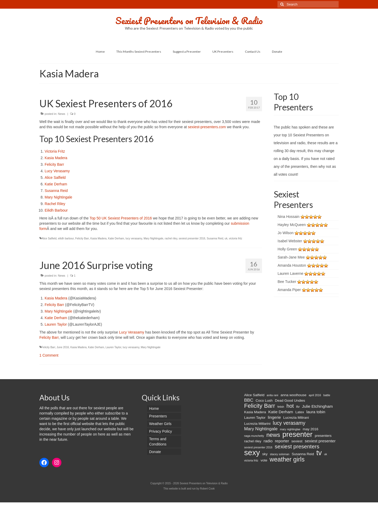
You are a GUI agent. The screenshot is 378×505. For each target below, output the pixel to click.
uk (226, 238)
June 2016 (63, 347)
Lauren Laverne (290, 273)
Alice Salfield (55, 177)
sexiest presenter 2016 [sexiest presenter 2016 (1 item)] (258, 447)
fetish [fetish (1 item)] (280, 406)
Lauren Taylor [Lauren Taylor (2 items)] (255, 418)
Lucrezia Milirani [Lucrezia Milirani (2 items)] (296, 418)
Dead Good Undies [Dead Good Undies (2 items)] (290, 400)
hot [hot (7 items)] (290, 406)
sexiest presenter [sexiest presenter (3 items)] (320, 441)
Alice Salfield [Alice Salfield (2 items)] (254, 395)
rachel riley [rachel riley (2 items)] (252, 441)
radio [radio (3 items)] (268, 441)
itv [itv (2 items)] (298, 407)
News (61, 113)
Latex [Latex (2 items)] (299, 412)
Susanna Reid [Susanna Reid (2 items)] (303, 454)
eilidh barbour (66, 238)
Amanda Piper (289, 290)
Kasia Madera (56, 158)
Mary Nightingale (58, 197)
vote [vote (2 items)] (264, 460)
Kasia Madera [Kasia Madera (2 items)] (255, 412)
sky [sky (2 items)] (264, 454)
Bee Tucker (287, 282)
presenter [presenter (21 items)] (297, 434)
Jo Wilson (286, 233)
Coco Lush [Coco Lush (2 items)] (264, 400)
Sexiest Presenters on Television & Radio (189, 20)
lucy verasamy (133, 238)
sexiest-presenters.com (207, 127)
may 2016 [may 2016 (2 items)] (310, 429)
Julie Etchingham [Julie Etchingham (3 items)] (317, 406)
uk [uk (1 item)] (325, 454)
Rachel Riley (55, 204)
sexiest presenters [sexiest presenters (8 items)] (297, 446)
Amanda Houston (292, 265)
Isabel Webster (290, 241)
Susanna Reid (56, 191)
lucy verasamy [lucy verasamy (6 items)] (289, 423)
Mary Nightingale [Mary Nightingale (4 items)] (260, 428)
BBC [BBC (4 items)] (248, 400)
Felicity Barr (54, 164)
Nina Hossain (289, 216)
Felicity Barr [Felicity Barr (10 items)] (259, 406)
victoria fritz (235, 238)
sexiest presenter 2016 (192, 238)
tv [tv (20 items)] (319, 452)
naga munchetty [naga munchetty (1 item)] (254, 435)
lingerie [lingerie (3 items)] (274, 417)
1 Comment (48, 355)
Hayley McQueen (292, 225)
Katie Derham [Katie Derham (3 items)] (280, 412)
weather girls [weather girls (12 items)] (287, 459)
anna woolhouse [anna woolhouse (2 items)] (293, 395)
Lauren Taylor (56, 324)
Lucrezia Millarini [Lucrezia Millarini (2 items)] (257, 424)
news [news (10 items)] (273, 435)
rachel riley (171, 238)
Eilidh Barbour (56, 210)
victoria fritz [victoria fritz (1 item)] (251, 460)
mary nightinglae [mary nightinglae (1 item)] (290, 429)
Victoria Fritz (55, 151)
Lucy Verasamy (57, 171)
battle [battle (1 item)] (326, 395)
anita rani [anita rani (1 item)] (272, 395)
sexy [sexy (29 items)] (252, 452)
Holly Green (287, 249)
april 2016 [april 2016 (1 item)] (315, 395)
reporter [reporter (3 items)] (282, 441)
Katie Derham (56, 184)
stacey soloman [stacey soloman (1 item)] (279, 454)
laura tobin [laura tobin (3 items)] (315, 412)
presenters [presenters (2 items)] (323, 436)
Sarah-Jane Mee (291, 257)
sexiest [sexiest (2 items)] (296, 441)
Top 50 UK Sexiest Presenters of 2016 (121, 218)
